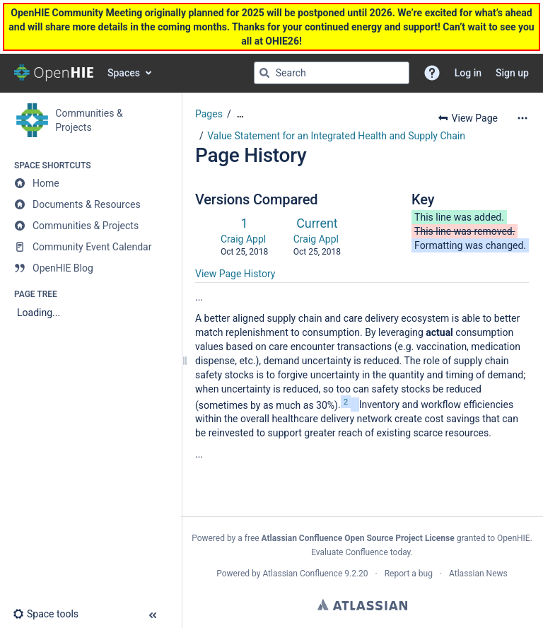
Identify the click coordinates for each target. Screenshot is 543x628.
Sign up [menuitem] (512, 72)
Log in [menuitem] (468, 72)
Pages (209, 114)
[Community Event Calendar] (90, 246)
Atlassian (362, 604)
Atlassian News (478, 573)
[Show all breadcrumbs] (240, 114)
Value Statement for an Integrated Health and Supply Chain (336, 135)
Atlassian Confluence (302, 573)
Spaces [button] (123, 72)
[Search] (264, 72)
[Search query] (331, 73)
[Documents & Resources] (90, 204)
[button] (432, 73)
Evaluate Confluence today (360, 552)
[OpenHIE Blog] (90, 268)
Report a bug (409, 573)
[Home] (90, 183)
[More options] (522, 118)
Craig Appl (243, 239)
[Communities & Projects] (90, 225)
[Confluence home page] (53, 73)
